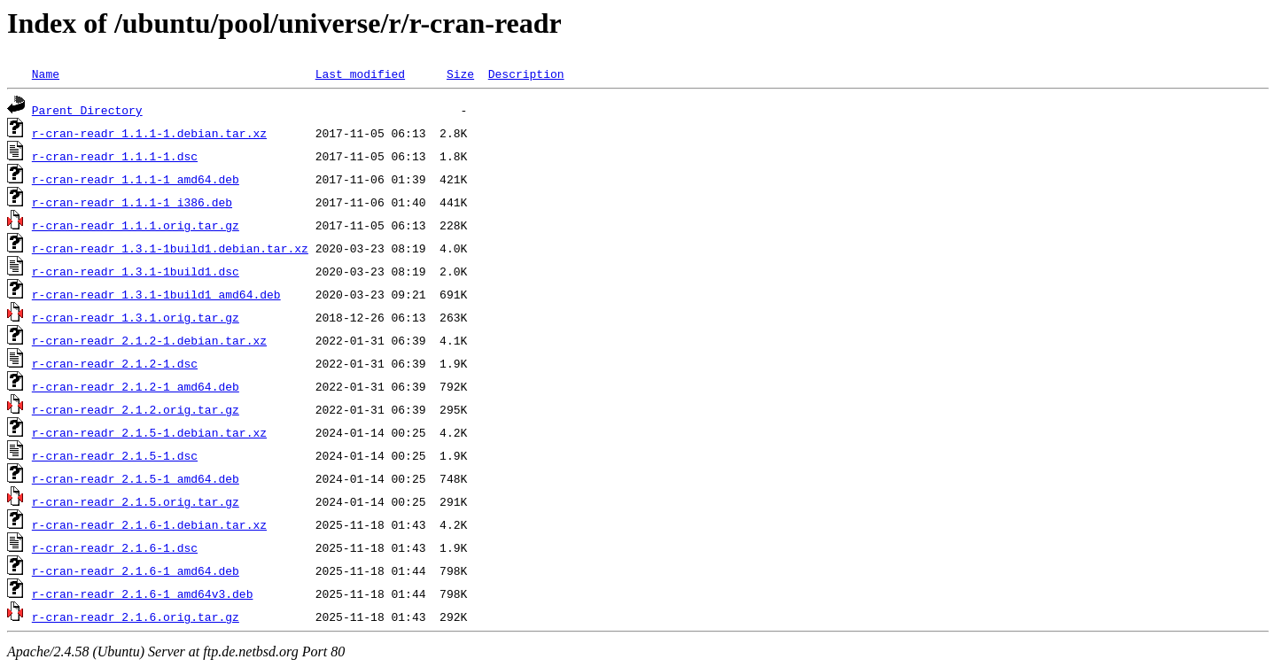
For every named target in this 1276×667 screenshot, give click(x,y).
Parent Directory (87, 110)
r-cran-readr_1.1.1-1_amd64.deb (135, 179)
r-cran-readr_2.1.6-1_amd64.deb (135, 570)
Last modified (360, 73)
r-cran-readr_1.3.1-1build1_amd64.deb (156, 294)
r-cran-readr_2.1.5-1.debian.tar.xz (149, 432)
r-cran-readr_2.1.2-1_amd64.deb (135, 386)
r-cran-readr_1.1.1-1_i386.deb (132, 202)
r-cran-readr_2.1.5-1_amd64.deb (135, 478)
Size (460, 73)
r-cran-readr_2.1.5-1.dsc (115, 455)
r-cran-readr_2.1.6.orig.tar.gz (135, 616)
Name (45, 73)
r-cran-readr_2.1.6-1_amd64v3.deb (142, 593)
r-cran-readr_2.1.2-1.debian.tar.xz (149, 340)
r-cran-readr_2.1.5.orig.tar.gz (135, 501)
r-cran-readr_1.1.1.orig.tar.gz (135, 225)
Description (526, 73)
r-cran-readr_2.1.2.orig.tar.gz (135, 409)
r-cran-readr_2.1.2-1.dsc (115, 363)
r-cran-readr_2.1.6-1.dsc (115, 547)
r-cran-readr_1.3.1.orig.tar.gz (135, 317)
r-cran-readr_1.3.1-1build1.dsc (135, 271)
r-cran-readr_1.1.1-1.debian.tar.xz (149, 133)
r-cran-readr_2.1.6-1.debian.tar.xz (149, 524)
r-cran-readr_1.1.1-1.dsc (115, 156)
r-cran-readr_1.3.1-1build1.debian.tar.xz (170, 248)
